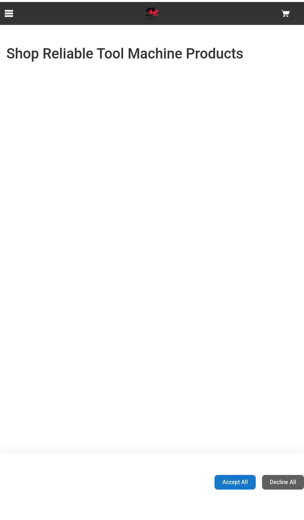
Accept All (235, 482)
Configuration (183, 482)
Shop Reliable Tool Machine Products (124, 53)
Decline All (283, 482)
